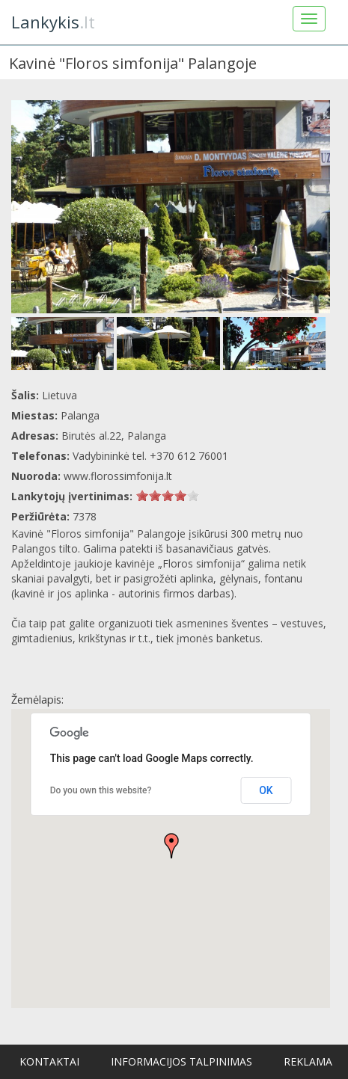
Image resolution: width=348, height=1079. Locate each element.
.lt (53, 21)
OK (266, 790)
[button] (171, 845)
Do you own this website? (101, 790)
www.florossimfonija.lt (118, 476)
